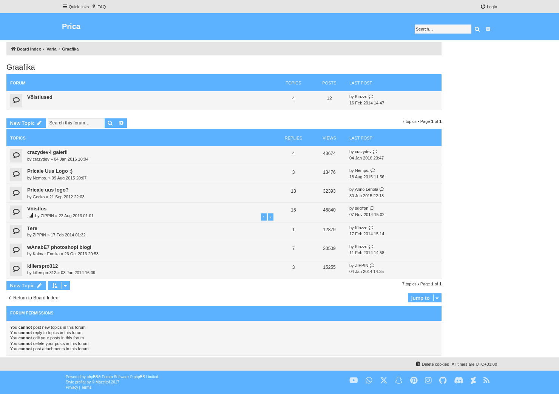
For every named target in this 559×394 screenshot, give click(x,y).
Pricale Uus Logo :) (50, 171)
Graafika (20, 67)
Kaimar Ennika (46, 253)
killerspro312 (42, 266)
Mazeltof (103, 382)
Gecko (39, 197)
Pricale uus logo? (48, 190)
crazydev (41, 159)
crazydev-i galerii (47, 152)
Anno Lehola (366, 189)
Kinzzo (361, 96)
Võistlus (36, 209)
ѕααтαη (362, 208)
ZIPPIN (47, 215)
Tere (32, 228)
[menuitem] (98, 6)
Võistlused (40, 97)
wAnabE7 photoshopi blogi (59, 247)
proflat (80, 382)
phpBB (92, 377)
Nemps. (40, 178)
